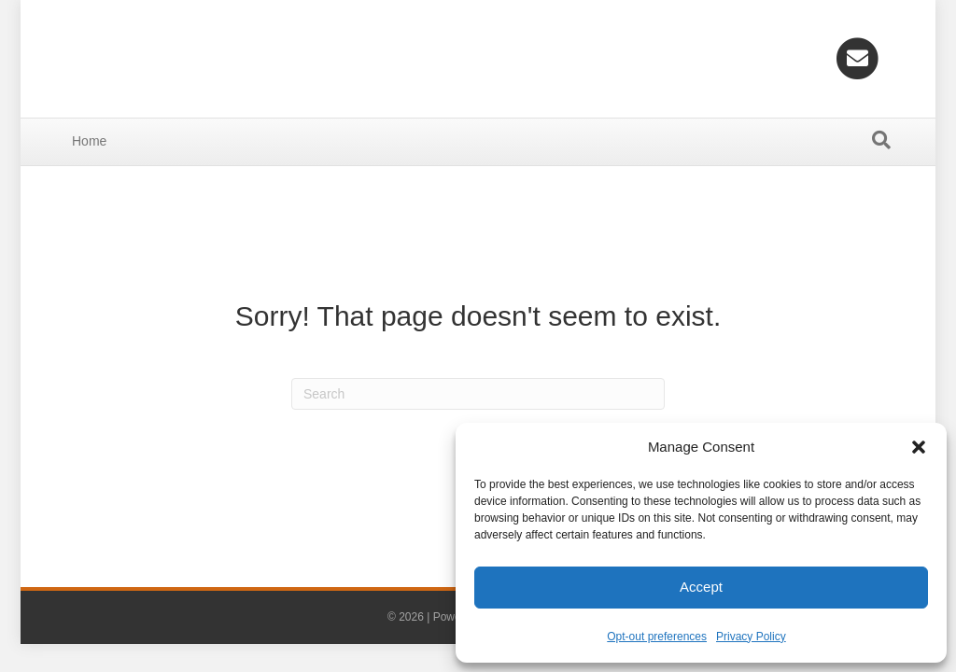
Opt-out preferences (657, 636)
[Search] (881, 140)
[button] (918, 447)
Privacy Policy (751, 636)
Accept (701, 587)
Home (89, 140)
